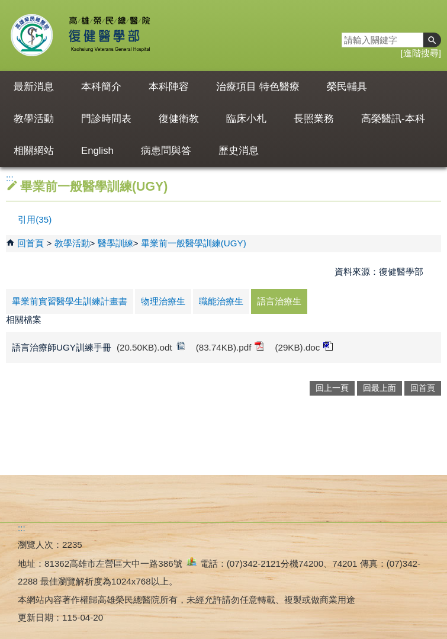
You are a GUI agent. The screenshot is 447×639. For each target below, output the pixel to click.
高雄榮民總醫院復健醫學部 (108, 35)
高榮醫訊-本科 (393, 118)
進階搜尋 (421, 53)
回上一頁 (332, 388)
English (97, 150)
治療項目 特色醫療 (258, 86)
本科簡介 (101, 86)
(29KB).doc (304, 346)
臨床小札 (246, 118)
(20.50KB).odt (151, 346)
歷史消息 (238, 150)
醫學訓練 (115, 243)
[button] (432, 40)
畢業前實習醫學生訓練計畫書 (69, 301)
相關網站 (34, 150)
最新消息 (34, 86)
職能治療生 (221, 301)
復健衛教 (179, 118)
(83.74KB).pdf (230, 346)
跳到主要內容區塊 (6, 6)
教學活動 (34, 118)
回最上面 (379, 388)
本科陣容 (169, 86)
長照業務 (314, 118)
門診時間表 (106, 118)
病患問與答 (166, 150)
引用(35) (35, 219)
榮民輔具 (347, 86)
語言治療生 (279, 301)
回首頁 (30, 243)
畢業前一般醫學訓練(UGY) (193, 243)
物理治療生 (163, 301)
